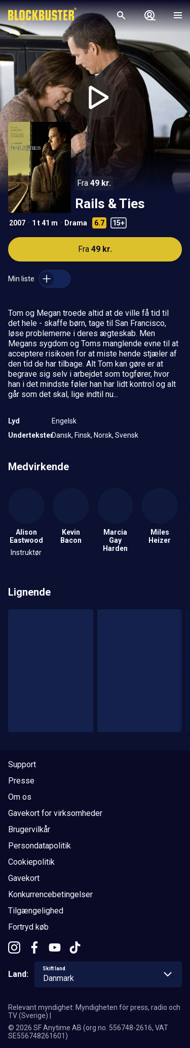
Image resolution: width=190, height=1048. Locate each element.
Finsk (82, 435)
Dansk (61, 435)
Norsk (103, 435)
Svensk (126, 435)
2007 (17, 223)
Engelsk (64, 421)
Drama (75, 223)
